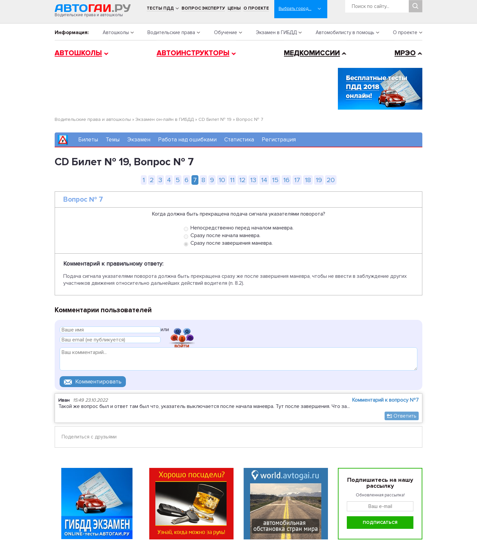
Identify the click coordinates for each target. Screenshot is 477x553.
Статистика (239, 139)
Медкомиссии (312, 53)
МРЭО (405, 53)
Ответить (405, 416)
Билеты (88, 139)
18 (308, 180)
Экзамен (138, 139)
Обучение (225, 32)
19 (319, 180)
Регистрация (279, 139)
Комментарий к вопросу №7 (385, 400)
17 (297, 180)
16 (286, 180)
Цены (234, 8)
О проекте (256, 8)
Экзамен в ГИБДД (276, 32)
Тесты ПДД (160, 8)
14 (264, 180)
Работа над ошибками (187, 139)
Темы (113, 139)
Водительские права (171, 32)
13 (253, 180)
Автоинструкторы (193, 53)
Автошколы (116, 32)
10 (222, 180)
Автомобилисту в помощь (345, 32)
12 (242, 180)
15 (275, 180)
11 (232, 180)
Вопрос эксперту (203, 8)
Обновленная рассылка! (380, 495)
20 (331, 180)
